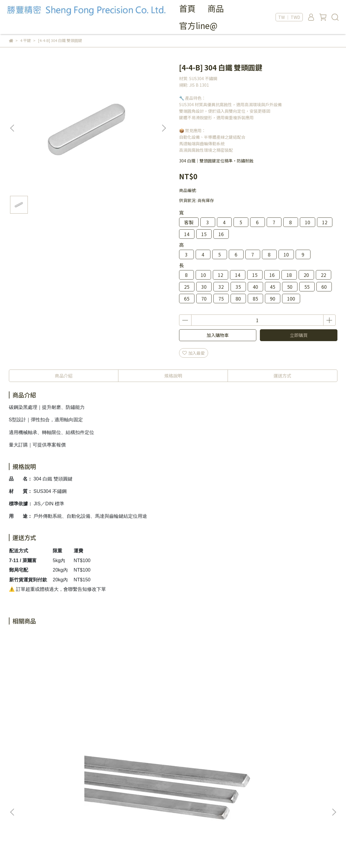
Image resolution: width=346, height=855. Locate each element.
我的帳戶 (17, 776)
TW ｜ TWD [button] (289, 17)
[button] (163, 128)
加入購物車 (218, 335)
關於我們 (17, 767)
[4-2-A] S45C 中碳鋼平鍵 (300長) (52, 709)
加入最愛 (193, 353)
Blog (13, 802)
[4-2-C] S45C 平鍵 (200, 706)
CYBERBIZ (117, 840)
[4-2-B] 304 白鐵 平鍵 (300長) (132, 706)
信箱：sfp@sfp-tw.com (146, 799)
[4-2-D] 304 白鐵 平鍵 (283, 706)
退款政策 (17, 785)
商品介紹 (64, 375)
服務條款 (17, 793)
